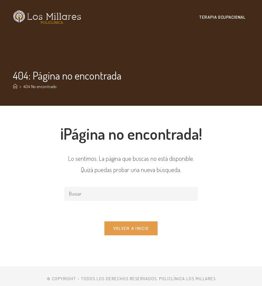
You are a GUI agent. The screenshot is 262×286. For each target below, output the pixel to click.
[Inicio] (15, 86)
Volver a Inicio (131, 228)
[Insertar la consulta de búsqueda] (131, 194)
